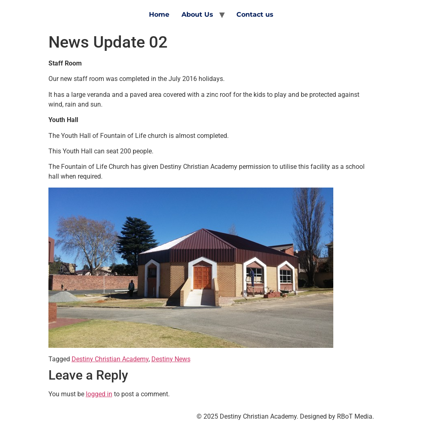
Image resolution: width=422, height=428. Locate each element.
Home (159, 14)
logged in (99, 394)
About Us (197, 14)
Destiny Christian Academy (110, 359)
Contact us (254, 14)
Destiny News (170, 359)
